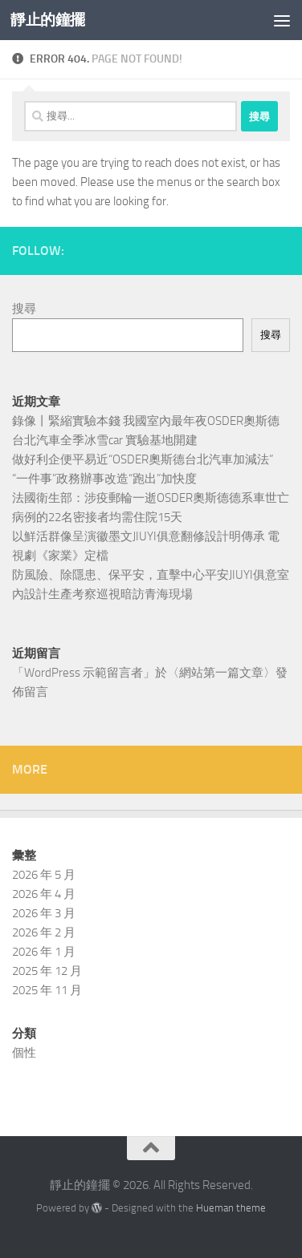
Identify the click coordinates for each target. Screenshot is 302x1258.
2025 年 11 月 (47, 990)
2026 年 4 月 (44, 894)
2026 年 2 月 (44, 932)
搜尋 (24, 308)
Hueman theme (231, 1208)
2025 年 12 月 (47, 971)
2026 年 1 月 (44, 952)
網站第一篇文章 (221, 672)
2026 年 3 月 (44, 913)
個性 (24, 1053)
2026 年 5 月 (44, 875)
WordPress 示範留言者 (83, 672)
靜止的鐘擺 (47, 19)
